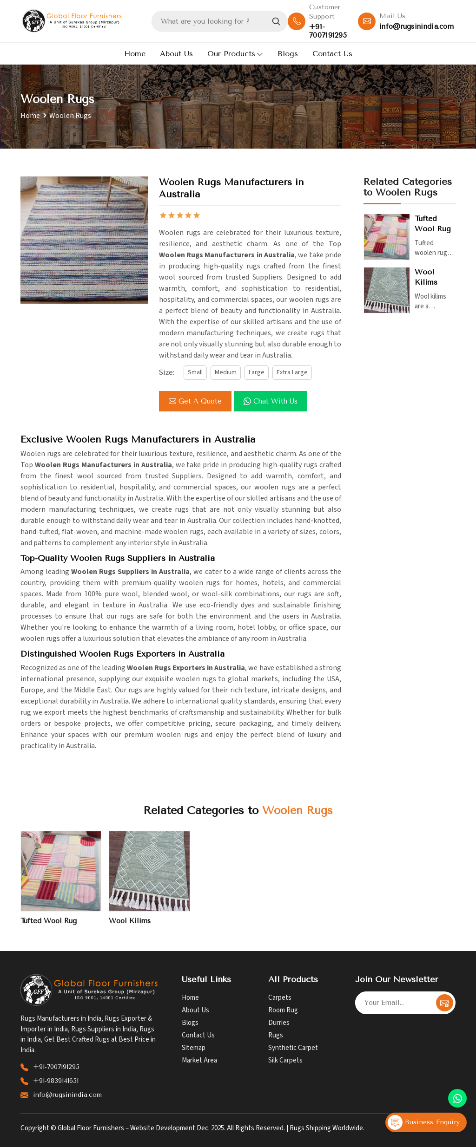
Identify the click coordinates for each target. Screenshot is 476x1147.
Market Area (199, 1060)
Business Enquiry (424, 1122)
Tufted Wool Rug (433, 223)
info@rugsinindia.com (416, 26)
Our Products (235, 53)
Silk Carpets (285, 1060)
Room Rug (283, 1010)
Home (134, 53)
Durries (279, 1023)
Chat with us (271, 401)
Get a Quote (195, 401)
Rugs (275, 1035)
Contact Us (332, 53)
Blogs (288, 53)
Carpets (279, 998)
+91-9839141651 (56, 1081)
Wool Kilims (426, 277)
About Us (176, 53)
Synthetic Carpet (293, 1048)
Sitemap (193, 1048)
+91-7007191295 (328, 31)
